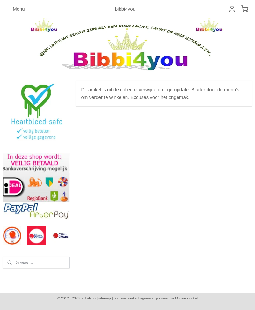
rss (116, 298)
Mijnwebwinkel (186, 298)
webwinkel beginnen (137, 298)
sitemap (104, 298)
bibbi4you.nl (18, 277)
